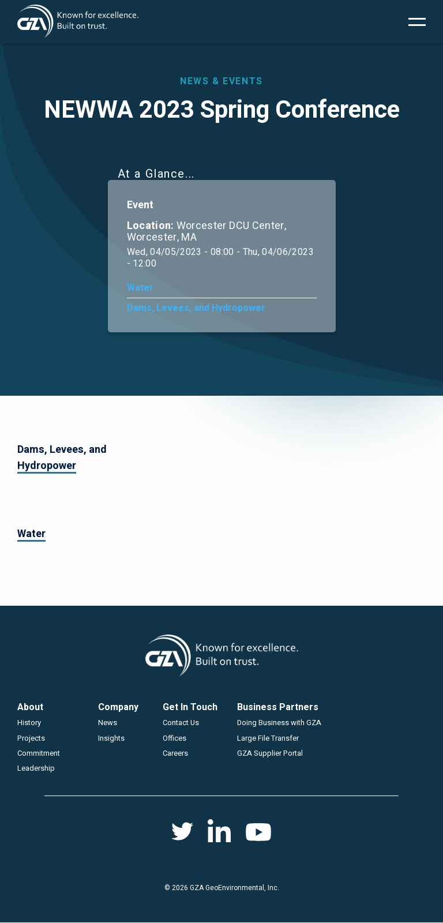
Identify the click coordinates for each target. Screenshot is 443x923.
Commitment (38, 753)
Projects (31, 738)
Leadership (36, 768)
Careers (175, 753)
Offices (174, 738)
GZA (77, 22)
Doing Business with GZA (279, 722)
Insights (111, 738)
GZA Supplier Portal (270, 753)
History (29, 722)
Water (140, 288)
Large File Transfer (268, 738)
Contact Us (181, 722)
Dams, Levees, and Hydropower (196, 308)
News (107, 722)
